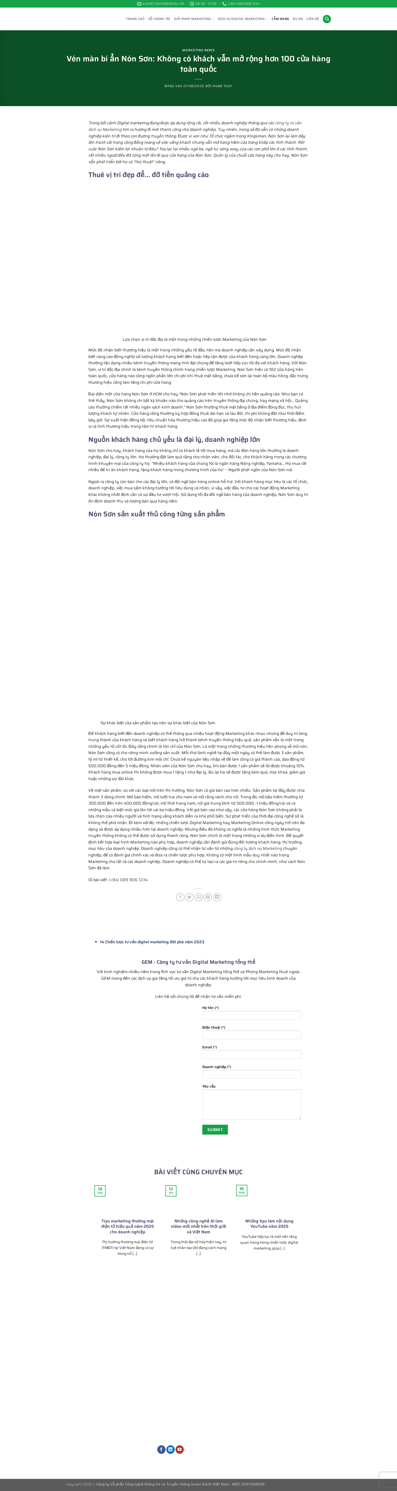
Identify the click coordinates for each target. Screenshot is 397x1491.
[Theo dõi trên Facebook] (161, 1449)
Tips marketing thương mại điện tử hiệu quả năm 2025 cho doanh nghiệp (127, 1226)
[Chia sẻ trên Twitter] (189, 897)
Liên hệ (312, 18)
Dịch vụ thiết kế (176, 1428)
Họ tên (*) (251, 1014)
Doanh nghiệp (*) (251, 1073)
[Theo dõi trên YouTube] (179, 1449)
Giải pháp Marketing (194, 18)
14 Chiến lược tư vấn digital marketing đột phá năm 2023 (152, 942)
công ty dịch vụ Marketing (258, 848)
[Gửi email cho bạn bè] (198, 897)
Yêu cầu (251, 1103)
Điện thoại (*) (251, 1034)
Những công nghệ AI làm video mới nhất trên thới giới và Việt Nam (198, 1226)
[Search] (327, 19)
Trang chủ (135, 18)
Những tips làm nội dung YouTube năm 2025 (269, 1223)
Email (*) (251, 1053)
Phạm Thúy (222, 86)
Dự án (298, 18)
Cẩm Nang (280, 18)
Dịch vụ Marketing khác (184, 1437)
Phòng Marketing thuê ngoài (189, 1383)
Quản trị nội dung (178, 1420)
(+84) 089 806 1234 (128, 880)
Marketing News (198, 50)
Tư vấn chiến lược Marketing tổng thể (197, 1375)
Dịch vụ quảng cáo (179, 1411)
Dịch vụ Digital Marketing (243, 18)
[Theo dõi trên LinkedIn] (170, 1449)
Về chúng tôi (159, 18)
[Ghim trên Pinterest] (208, 897)
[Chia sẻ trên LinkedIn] (217, 897)
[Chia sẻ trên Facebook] (180, 897)
